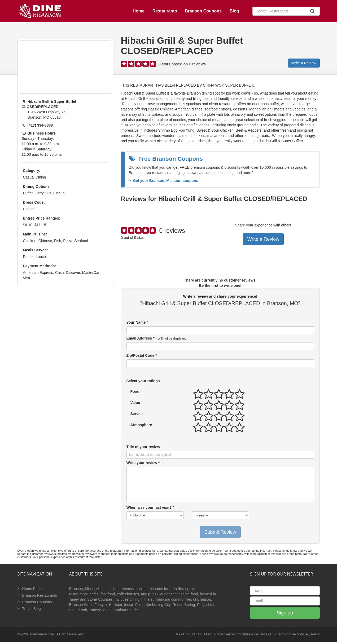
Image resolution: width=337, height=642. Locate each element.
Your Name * (137, 322)
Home (138, 11)
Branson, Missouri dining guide (212, 634)
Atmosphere (141, 425)
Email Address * (156, 338)
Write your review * (143, 463)
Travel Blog (31, 609)
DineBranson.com (41, 634)
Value (135, 402)
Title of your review (143, 447)
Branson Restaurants (39, 595)
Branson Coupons (203, 11)
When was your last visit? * (150, 507)
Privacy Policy (310, 634)
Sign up (285, 613)
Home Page (32, 589)
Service (137, 414)
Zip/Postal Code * (141, 355)
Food (134, 391)
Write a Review (303, 63)
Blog (234, 11)
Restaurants (164, 11)
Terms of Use (286, 634)
